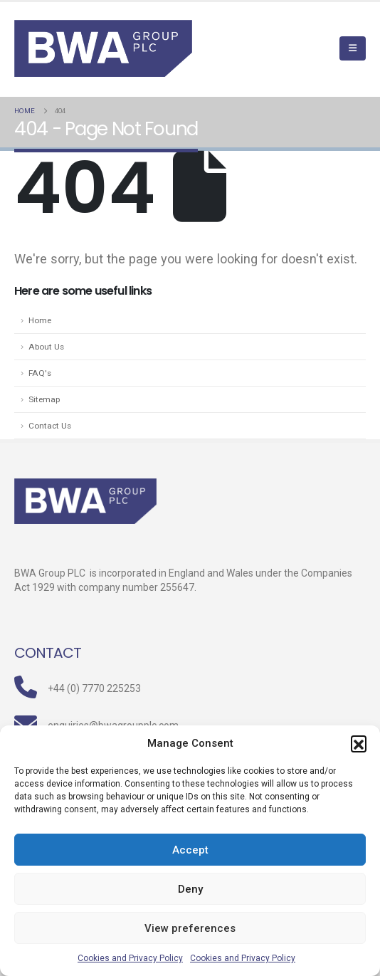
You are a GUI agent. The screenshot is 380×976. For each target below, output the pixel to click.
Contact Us (49, 426)
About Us (46, 347)
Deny (190, 889)
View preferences (190, 928)
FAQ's (39, 373)
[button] (359, 743)
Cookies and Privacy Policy (130, 958)
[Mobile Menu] (352, 48)
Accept (190, 850)
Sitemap (44, 399)
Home (39, 320)
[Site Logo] (103, 48)
